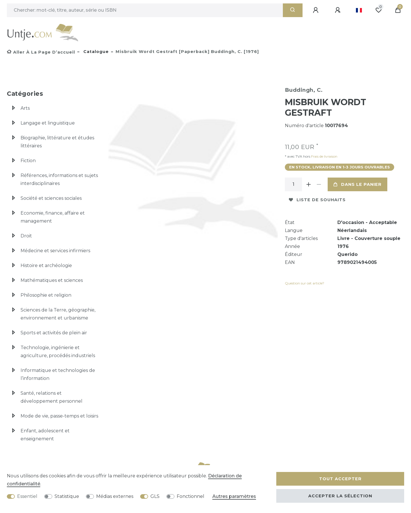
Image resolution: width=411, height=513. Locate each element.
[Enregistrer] (338, 10)
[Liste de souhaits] (378, 10)
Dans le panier (357, 184)
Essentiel (27, 496)
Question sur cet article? (304, 283)
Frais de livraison (323, 156)
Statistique (67, 496)
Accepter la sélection (340, 495)
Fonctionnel (190, 496)
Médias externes (114, 496)
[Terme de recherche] (145, 10)
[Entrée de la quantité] (293, 184)
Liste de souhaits (317, 199)
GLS (155, 496)
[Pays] (359, 10)
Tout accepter (340, 478)
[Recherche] (293, 10)
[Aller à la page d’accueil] (41, 52)
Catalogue (95, 51)
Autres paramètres (234, 496)
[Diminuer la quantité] (319, 184)
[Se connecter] (316, 10)
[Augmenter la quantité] (309, 184)
